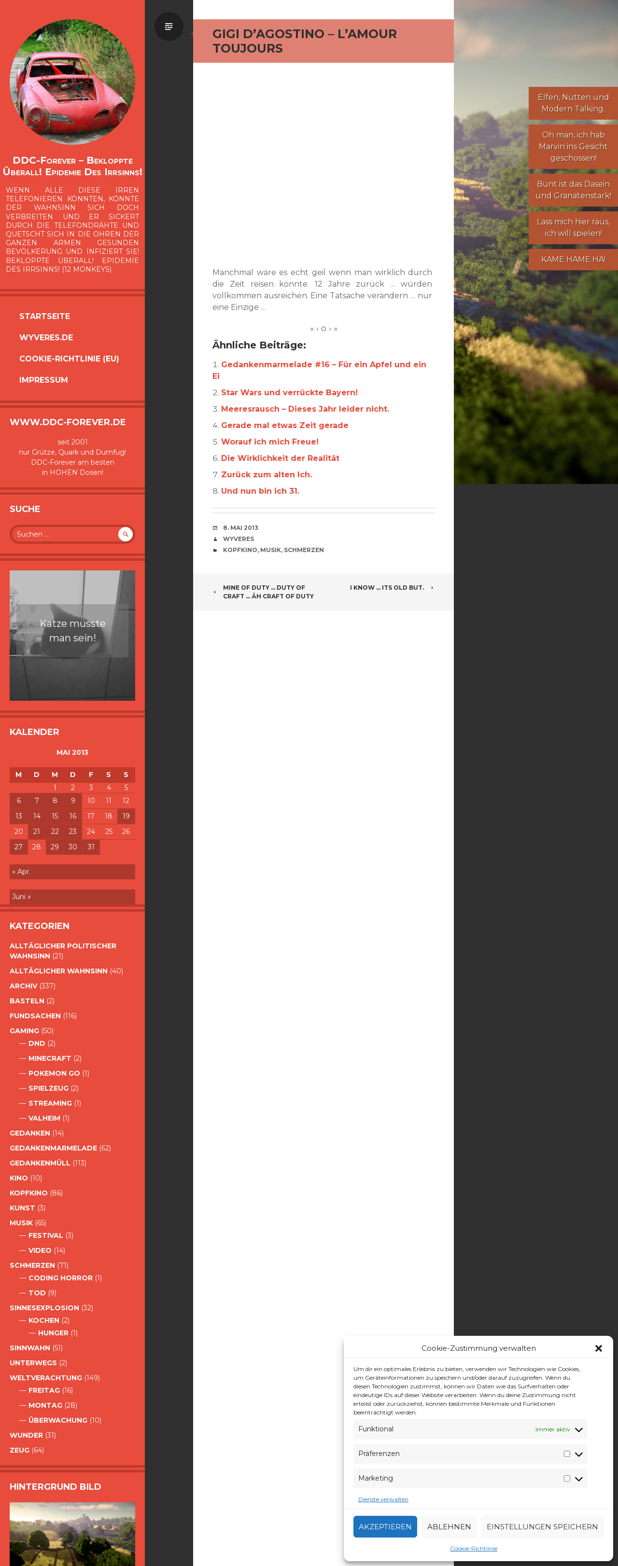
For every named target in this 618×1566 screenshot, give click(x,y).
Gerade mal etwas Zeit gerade (285, 425)
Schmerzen (32, 1265)
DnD (36, 1043)
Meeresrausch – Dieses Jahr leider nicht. (305, 409)
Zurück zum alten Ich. (266, 474)
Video (40, 1250)
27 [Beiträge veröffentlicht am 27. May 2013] (18, 847)
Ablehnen (449, 1526)
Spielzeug (48, 1088)
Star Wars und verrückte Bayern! (289, 392)
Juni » (21, 896)
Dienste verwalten (383, 1499)
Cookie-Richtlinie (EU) (69, 358)
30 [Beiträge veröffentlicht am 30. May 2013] (73, 847)
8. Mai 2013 (240, 527)
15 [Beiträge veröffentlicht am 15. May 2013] (55, 816)
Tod (37, 1293)
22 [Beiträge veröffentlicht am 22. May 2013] (55, 831)
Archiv (23, 986)
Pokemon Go (54, 1073)
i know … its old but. (392, 587)
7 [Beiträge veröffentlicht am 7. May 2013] (37, 800)
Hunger (53, 1333)
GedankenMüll (40, 1163)
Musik (21, 1223)
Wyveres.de (46, 337)
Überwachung (57, 1420)
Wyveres (238, 538)
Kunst (22, 1208)
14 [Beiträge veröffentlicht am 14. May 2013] (37, 816)
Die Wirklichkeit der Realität (280, 458)
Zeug (19, 1450)
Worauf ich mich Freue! (270, 441)
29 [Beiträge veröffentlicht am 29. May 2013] (55, 847)
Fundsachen (35, 1016)
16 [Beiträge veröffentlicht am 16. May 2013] (73, 816)
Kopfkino (29, 1193)
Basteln (27, 1001)
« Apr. (21, 871)
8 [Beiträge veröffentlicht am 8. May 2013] (55, 800)
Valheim (44, 1118)
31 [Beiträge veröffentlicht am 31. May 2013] (91, 847)
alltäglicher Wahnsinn (59, 971)
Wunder (26, 1435)
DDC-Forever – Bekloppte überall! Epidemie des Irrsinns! (72, 166)
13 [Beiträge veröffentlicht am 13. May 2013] (18, 816)
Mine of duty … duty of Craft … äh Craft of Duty (263, 592)
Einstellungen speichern (542, 1526)
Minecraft (49, 1058)
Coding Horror (60, 1278)
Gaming (24, 1030)
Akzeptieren (385, 1526)
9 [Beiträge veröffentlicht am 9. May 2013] (73, 800)
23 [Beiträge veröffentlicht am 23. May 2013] (73, 831)
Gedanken (30, 1133)
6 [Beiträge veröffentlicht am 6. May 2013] (19, 800)
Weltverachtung (46, 1377)
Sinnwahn (30, 1348)
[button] (599, 1348)
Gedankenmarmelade (53, 1148)
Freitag (44, 1390)
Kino (19, 1178)
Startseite (44, 316)
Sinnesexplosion (44, 1307)
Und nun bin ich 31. (260, 491)
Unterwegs (33, 1362)
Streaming (50, 1103)
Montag (45, 1405)
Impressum (43, 380)
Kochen (43, 1320)
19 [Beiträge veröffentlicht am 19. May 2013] (126, 816)
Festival (45, 1235)
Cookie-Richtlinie (473, 1548)
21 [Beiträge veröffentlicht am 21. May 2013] (36, 831)
